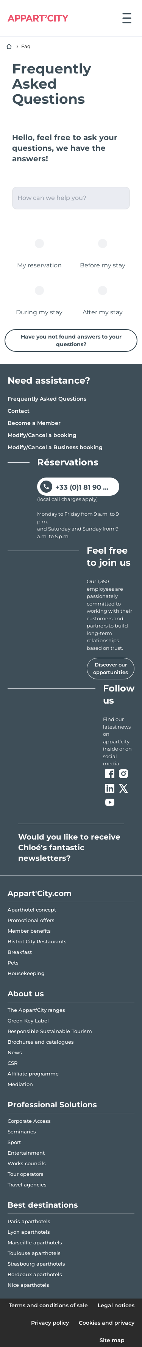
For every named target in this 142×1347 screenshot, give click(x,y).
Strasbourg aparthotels (36, 1264)
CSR (12, 1063)
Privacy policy (50, 1322)
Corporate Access (29, 1121)
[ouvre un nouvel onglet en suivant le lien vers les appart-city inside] (118, 742)
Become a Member (34, 423)
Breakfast (20, 952)
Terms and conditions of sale (48, 1305)
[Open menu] (126, 18)
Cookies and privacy (106, 1322)
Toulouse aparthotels (34, 1253)
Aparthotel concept (32, 910)
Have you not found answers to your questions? (71, 340)
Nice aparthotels (28, 1285)
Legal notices (116, 1305)
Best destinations (43, 1205)
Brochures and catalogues (41, 1042)
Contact (19, 410)
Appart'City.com (40, 893)
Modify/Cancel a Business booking (55, 447)
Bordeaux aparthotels (35, 1274)
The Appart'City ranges (36, 1010)
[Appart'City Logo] (38, 18)
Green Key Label (28, 1021)
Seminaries (22, 1131)
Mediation (20, 1084)
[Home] (9, 47)
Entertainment (26, 1153)
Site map (112, 1340)
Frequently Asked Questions (47, 398)
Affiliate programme (33, 1074)
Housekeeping (26, 973)
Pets (13, 963)
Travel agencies (27, 1185)
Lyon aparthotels (29, 1232)
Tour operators (26, 1174)
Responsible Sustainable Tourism (50, 1031)
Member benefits (29, 931)
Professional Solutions (52, 1104)
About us (26, 993)
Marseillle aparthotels (35, 1242)
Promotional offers (31, 920)
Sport (14, 1142)
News (15, 1052)
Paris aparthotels (29, 1221)
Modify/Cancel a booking (42, 435)
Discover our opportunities (110, 668)
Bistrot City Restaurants (37, 941)
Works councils (27, 1163)
